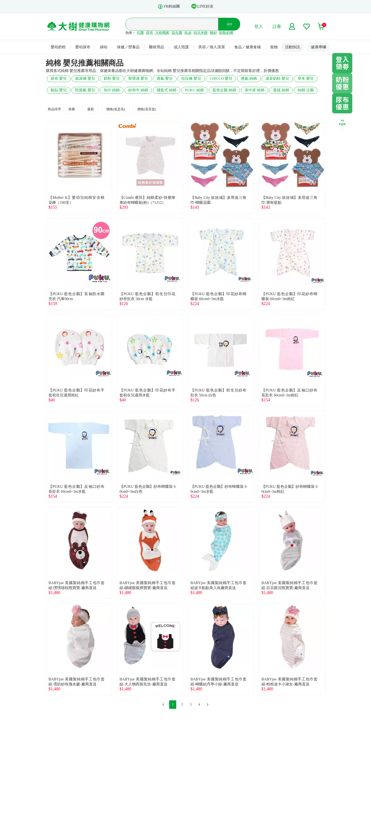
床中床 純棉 (255, 90)
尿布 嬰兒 (59, 78)
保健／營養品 (128, 47)
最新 (90, 109)
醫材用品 (156, 47)
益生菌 (177, 33)
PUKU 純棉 (194, 90)
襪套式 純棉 (167, 90)
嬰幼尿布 (82, 47)
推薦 (71, 109)
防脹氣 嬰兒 (85, 90)
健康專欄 (318, 47)
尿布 (149, 33)
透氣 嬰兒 (165, 78)
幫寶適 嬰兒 (138, 78)
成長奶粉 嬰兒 (277, 78)
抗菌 (140, 33)
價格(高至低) (146, 109)
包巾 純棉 (112, 90)
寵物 (274, 47)
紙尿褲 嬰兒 (85, 78)
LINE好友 (202, 6)
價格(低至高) (115, 109)
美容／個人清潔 (211, 47)
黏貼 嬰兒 (59, 90)
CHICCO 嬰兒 (221, 78)
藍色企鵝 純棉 (224, 90)
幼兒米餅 (201, 33)
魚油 (187, 33)
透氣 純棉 (249, 78)
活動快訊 (292, 47)
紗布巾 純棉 (138, 90)
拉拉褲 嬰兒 (191, 78)
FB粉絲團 (169, 6)
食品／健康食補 (247, 47)
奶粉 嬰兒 (112, 78)
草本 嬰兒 (306, 78)
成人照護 (181, 47)
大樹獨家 (162, 33)
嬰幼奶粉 (58, 47)
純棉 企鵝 (306, 90)
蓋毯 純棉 (281, 90)
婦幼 (103, 47)
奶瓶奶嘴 (226, 33)
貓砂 (213, 33)
